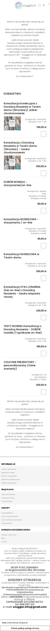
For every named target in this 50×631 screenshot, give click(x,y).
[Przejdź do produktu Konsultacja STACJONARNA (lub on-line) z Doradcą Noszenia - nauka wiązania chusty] (12, 302)
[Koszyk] (48, 3)
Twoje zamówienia (8, 494)
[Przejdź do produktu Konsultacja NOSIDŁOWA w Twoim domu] (12, 262)
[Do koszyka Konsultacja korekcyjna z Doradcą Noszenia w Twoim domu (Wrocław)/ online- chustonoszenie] (43, 134)
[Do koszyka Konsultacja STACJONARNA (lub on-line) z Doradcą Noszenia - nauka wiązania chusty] (43, 317)
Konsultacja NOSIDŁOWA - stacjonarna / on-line (21, 220)
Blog (3, 538)
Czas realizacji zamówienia (11, 520)
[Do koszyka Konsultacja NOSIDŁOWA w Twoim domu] (43, 278)
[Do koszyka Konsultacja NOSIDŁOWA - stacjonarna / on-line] (43, 245)
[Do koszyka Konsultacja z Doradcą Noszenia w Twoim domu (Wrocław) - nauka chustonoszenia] (43, 173)
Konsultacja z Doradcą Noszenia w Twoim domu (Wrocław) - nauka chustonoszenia (20, 147)
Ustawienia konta (8, 498)
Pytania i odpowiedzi (9, 476)
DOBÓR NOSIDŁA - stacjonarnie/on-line (17, 183)
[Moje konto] (44, 5)
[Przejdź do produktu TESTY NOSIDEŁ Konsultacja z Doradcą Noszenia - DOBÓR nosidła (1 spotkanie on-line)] (12, 338)
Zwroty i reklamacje (8, 469)
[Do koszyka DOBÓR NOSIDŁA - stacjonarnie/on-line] (43, 210)
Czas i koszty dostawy (9, 516)
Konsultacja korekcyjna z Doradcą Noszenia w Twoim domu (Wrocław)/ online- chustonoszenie (22, 108)
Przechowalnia (6, 501)
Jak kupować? (6, 523)
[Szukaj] (39, 5)
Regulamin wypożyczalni (10, 479)
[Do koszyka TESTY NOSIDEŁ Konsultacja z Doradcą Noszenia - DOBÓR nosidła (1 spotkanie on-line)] (43, 353)
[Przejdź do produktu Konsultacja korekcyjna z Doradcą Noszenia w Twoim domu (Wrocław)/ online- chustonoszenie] (12, 123)
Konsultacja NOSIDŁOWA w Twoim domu (21, 255)
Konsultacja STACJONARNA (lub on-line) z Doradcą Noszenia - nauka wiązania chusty (22, 292)
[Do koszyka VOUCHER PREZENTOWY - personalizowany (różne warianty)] (43, 391)
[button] (6, 5)
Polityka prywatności (9, 483)
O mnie (4, 542)
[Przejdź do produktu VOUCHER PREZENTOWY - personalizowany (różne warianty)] (12, 374)
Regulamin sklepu (8, 473)
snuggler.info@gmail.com (30, 607)
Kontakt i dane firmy (8, 535)
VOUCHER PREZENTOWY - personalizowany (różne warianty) (20, 365)
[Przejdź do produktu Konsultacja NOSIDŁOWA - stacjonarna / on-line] (12, 228)
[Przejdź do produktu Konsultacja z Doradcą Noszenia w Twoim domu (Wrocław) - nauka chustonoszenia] (12, 163)
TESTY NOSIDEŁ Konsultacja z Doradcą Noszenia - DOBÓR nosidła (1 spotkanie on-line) (23, 329)
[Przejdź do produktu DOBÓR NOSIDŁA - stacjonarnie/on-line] (12, 190)
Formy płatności (7, 513)
